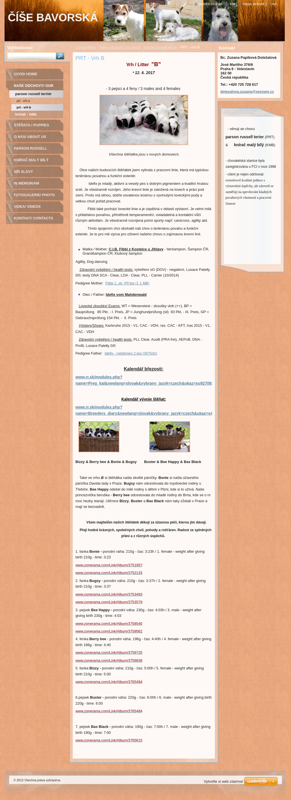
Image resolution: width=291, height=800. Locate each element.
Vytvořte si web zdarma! (223, 781)
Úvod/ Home (86, 47)
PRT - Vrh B (24, 107)
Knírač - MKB (26, 114)
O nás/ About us (30, 137)
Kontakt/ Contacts (33, 218)
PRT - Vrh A (23, 100)
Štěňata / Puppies (31, 125)
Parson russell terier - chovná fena (35, 150)
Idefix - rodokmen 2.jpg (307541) (131, 353)
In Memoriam (26, 183)
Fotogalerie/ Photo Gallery (34, 197)
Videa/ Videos (27, 206)
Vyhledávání (20, 47)
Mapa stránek (253, 4)
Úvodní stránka (211, 4)
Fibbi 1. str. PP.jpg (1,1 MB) (127, 283)
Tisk (232, 4)
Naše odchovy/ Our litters (119, 47)
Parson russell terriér (160, 47)
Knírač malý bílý (31, 160)
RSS (274, 4)
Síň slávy (23, 171)
